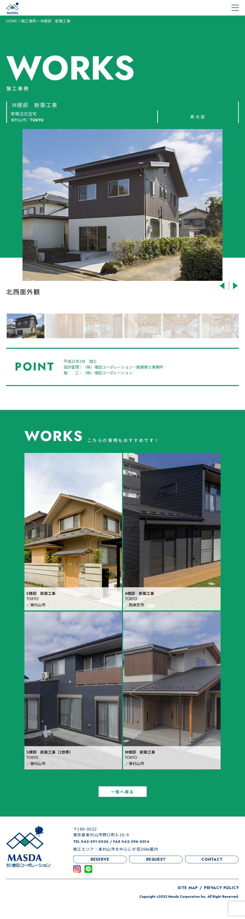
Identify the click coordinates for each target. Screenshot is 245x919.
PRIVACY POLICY (221, 905)
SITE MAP (188, 905)
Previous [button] (222, 286)
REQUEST (156, 877)
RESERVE (100, 877)
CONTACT (212, 877)
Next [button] (234, 286)
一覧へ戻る (122, 809)
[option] (122, 218)
